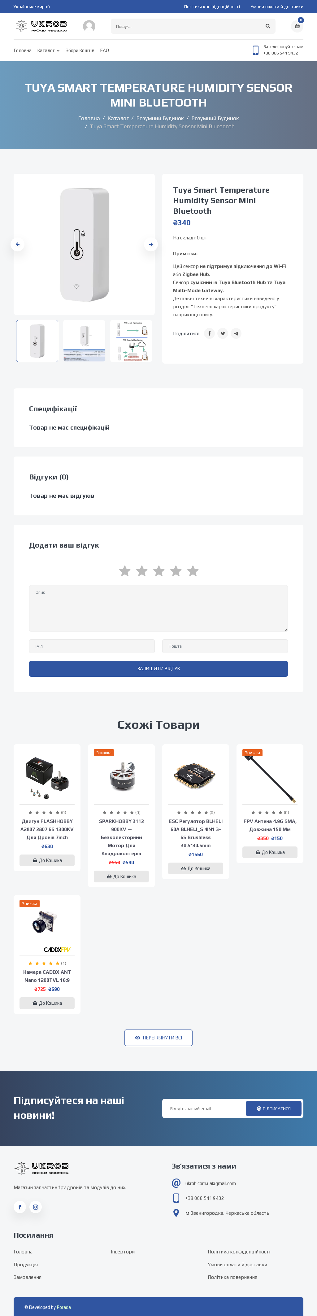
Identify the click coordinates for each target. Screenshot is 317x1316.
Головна (23, 50)
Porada (64, 1307)
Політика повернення (232, 1277)
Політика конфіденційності (212, 6)
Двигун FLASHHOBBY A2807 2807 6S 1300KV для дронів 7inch (47, 829)
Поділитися (186, 333)
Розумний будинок (160, 118)
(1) (63, 963)
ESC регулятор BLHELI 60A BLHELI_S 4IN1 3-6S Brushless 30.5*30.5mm (196, 833)
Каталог (46, 50)
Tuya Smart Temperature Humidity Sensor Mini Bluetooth (221, 200)
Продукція (26, 1264)
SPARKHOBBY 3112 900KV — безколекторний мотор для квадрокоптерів (121, 837)
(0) (63, 812)
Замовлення (27, 1277)
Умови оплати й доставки (277, 6)
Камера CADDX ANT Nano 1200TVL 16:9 (47, 976)
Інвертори (123, 1252)
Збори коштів (80, 50)
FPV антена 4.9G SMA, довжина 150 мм (270, 825)
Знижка (103, 752)
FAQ (104, 50)
